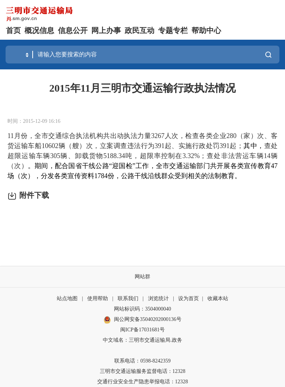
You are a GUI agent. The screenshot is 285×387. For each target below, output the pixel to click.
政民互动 (139, 30)
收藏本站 (217, 298)
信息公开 (73, 30)
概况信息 (39, 30)
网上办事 (106, 30)
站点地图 (67, 298)
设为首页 (188, 298)
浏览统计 (158, 298)
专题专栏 (173, 30)
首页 (13, 30)
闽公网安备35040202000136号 (142, 320)
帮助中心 (206, 30)
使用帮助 (97, 298)
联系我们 (128, 298)
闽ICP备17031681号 (142, 329)
